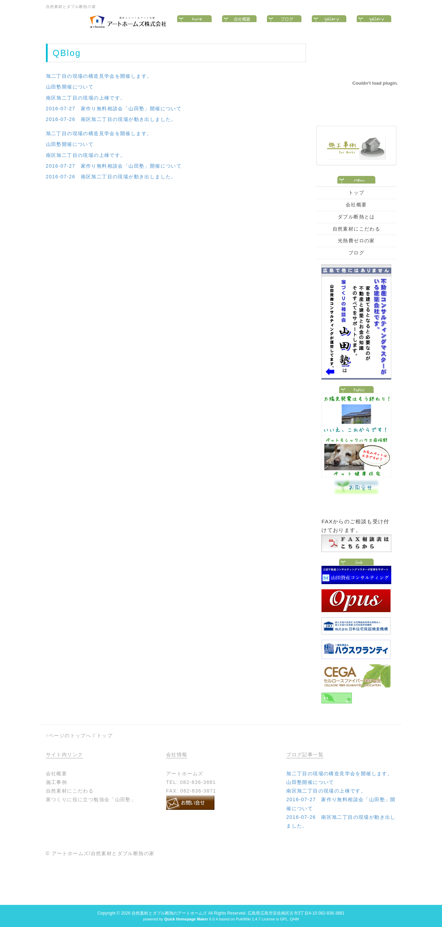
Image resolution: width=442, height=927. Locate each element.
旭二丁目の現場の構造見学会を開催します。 (99, 76)
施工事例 (56, 782)
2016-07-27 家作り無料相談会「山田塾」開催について (114, 108)
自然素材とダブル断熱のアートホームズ (169, 913)
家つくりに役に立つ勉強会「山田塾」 (91, 799)
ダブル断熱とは (356, 216)
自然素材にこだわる (357, 229)
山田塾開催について (70, 87)
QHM (294, 919)
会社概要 (356, 204)
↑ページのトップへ (69, 735)
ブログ (356, 252)
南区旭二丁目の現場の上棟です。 (86, 98)
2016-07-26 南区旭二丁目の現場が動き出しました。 (111, 119)
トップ (356, 192)
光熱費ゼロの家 (356, 240)
